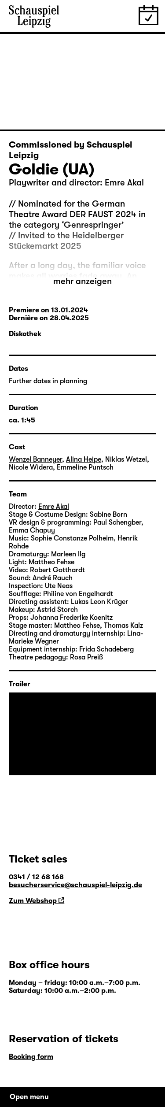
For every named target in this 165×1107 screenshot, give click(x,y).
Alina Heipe (83, 459)
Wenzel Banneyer (35, 459)
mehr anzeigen (82, 281)
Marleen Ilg (68, 554)
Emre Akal (53, 507)
